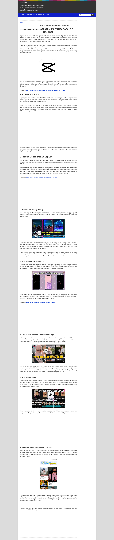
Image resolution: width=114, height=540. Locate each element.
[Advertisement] (48, 128)
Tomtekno (23, 2)
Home (22, 15)
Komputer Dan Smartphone (35, 15)
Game (47, 15)
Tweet (21, 22)
